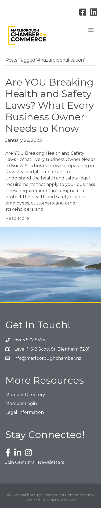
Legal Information (24, 412)
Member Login (21, 403)
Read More (17, 218)
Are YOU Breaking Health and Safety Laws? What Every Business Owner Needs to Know (49, 105)
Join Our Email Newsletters (34, 462)
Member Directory (25, 394)
